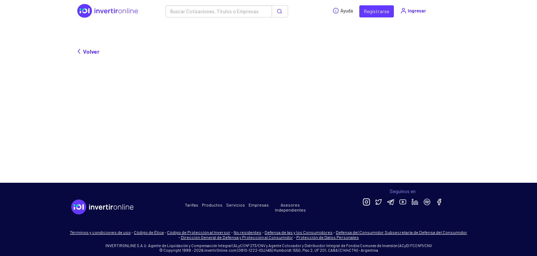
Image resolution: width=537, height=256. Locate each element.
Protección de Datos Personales (327, 237)
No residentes (247, 232)
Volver (88, 51)
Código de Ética (149, 232)
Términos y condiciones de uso (100, 232)
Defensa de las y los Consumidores (299, 232)
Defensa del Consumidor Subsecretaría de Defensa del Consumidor (401, 232)
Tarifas (191, 204)
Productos (212, 204)
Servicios (235, 204)
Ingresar (413, 11)
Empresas (259, 204)
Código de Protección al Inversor (198, 232)
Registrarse (376, 11)
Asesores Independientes (290, 207)
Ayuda (343, 11)
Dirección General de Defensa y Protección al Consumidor (237, 237)
